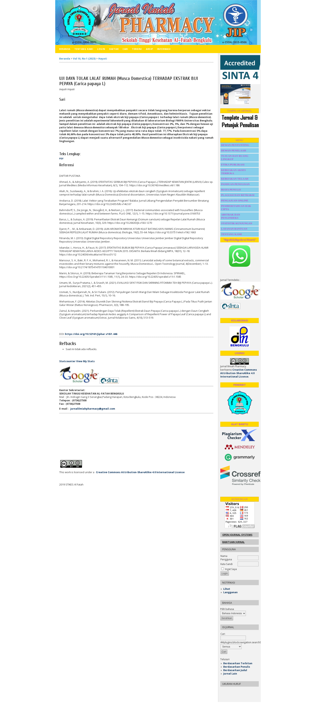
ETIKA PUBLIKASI (232, 164)
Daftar (113, 48)
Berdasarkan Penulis (236, 666)
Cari (125, 48)
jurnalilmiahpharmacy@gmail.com (92, 408)
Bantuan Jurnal (233, 542)
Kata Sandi (226, 564)
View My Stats (85, 361)
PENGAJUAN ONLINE (234, 200)
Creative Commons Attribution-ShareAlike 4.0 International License (238, 373)
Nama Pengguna (226, 557)
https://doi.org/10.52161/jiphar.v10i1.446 (91, 334)
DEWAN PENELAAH (233, 150)
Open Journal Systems (237, 534)
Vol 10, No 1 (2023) (84, 58)
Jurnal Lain (230, 673)
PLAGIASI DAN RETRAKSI (238, 195)
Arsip (149, 48)
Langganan (230, 592)
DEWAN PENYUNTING (235, 144)
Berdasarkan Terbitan (237, 663)
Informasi (164, 48)
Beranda (64, 48)
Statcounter (67, 361)
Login (101, 48)
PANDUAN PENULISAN (235, 184)
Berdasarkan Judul (235, 670)
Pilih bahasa (227, 609)
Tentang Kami (83, 48)
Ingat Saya (231, 569)
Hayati (102, 58)
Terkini (137, 48)
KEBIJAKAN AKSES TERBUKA (233, 171)
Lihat (226, 589)
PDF (61, 158)
